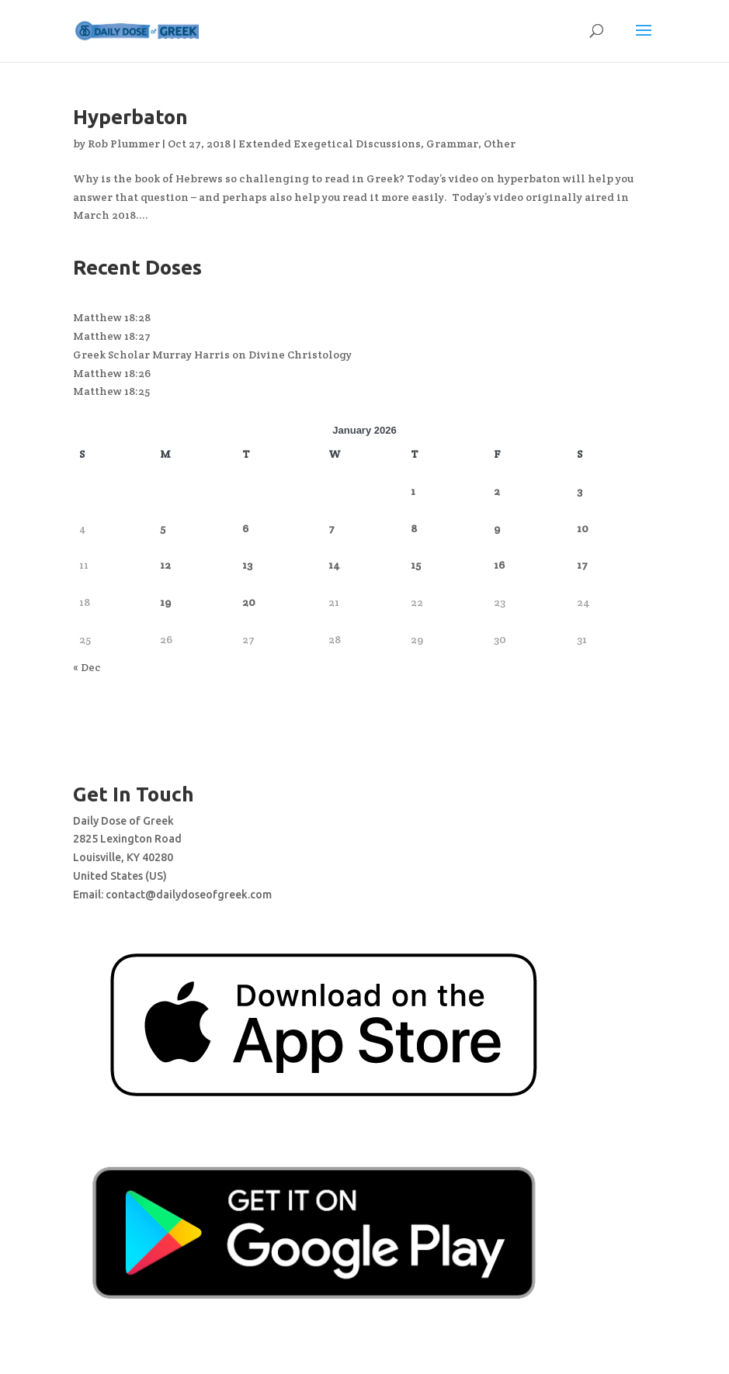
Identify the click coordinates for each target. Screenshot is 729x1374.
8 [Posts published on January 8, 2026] (414, 528)
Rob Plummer (124, 144)
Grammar (452, 144)
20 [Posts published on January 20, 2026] (248, 602)
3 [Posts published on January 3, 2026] (579, 491)
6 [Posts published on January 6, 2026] (245, 528)
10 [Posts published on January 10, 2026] (582, 528)
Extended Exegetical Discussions (329, 144)
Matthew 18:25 (111, 391)
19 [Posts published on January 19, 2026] (165, 602)
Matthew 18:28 (112, 317)
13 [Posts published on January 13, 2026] (247, 565)
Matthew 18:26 (112, 373)
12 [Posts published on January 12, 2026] (165, 565)
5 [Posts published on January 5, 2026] (162, 528)
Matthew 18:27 (112, 336)
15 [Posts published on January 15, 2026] (416, 565)
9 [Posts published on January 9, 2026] (497, 528)
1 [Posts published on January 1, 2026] (413, 491)
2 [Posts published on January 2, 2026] (497, 491)
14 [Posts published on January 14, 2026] (334, 565)
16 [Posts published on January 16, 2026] (499, 565)
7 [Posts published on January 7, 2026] (331, 528)
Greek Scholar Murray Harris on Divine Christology (212, 355)
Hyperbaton (130, 117)
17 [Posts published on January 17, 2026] (582, 565)
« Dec (87, 667)
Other (500, 144)
